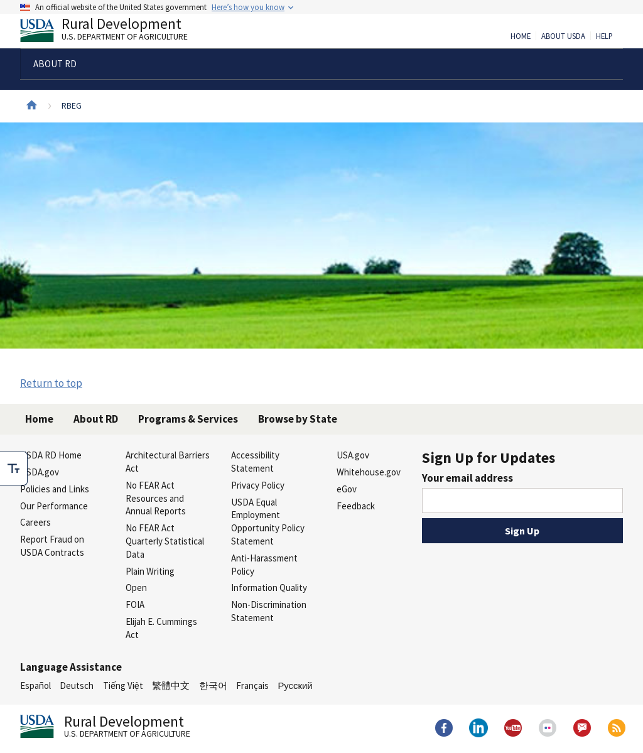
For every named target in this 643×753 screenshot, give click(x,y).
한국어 (213, 685)
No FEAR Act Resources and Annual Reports (156, 498)
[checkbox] (14, 468)
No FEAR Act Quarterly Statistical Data (165, 541)
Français (252, 685)
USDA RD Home (51, 455)
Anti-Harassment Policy (264, 564)
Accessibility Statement (255, 461)
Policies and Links (54, 489)
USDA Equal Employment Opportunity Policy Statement (268, 521)
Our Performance (54, 506)
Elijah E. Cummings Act (161, 628)
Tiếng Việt (123, 685)
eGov (347, 489)
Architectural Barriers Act (168, 461)
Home (521, 36)
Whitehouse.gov (369, 472)
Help (604, 36)
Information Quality (269, 587)
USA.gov (353, 455)
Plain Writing (150, 571)
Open (136, 587)
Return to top (51, 383)
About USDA (563, 36)
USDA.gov (39, 472)
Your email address (467, 478)
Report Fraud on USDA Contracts (52, 545)
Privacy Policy (257, 485)
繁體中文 (171, 685)
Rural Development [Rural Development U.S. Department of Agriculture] (114, 32)
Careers (35, 522)
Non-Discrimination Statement (268, 611)
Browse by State (297, 419)
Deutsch (77, 685)
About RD (95, 419)
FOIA (135, 604)
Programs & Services (188, 419)
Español (35, 685)
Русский (295, 685)
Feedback (356, 506)
